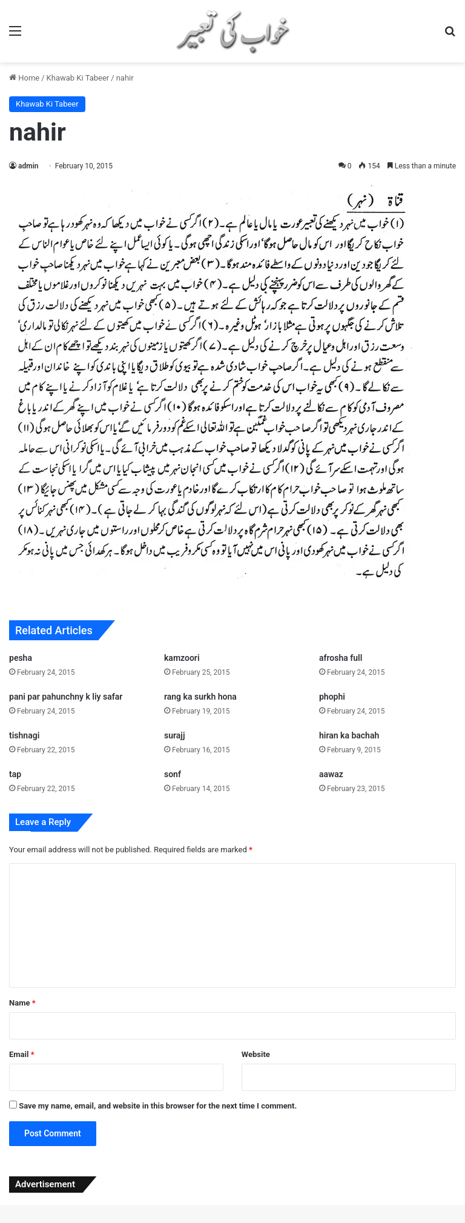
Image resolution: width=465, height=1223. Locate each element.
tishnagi (24, 735)
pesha (20, 658)
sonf (172, 774)
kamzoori (182, 658)
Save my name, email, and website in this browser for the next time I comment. (158, 1105)
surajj (174, 735)
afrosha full (340, 658)
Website (256, 1054)
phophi (332, 696)
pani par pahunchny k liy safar (65, 696)
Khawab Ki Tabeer (78, 77)
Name (22, 1002)
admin (28, 166)
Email (22, 1054)
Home (24, 77)
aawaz (331, 774)
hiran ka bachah (349, 735)
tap (15, 774)
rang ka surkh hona (200, 696)
